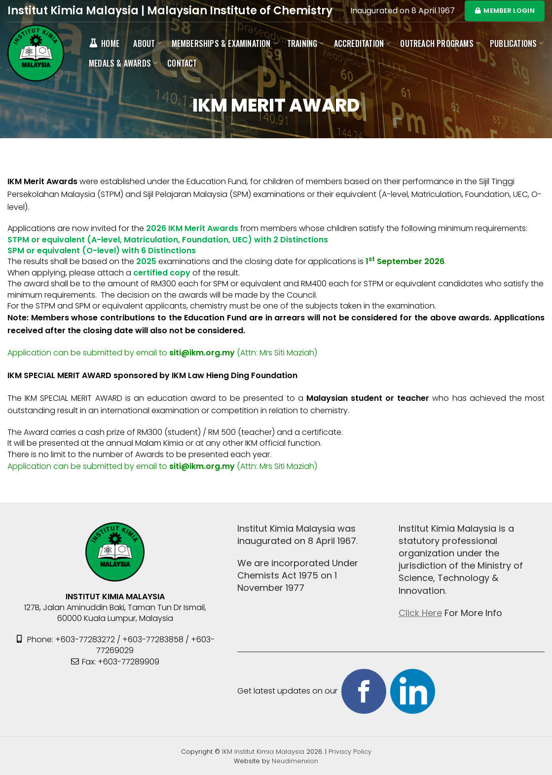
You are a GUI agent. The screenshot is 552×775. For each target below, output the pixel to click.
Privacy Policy (350, 751)
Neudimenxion (295, 761)
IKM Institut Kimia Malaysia (264, 751)
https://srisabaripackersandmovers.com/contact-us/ (422, 466)
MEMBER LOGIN (505, 10)
